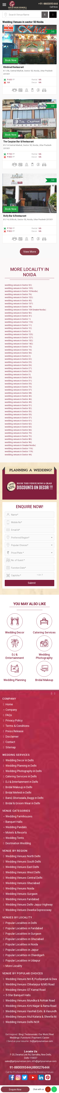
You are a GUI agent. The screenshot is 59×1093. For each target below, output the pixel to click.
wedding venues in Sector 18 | (19, 306)
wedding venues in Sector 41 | (19, 316)
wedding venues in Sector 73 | (19, 387)
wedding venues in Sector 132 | (19, 340)
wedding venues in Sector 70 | (19, 433)
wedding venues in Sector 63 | (19, 427)
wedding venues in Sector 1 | (18, 319)
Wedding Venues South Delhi (23, 861)
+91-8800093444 (48, 3)
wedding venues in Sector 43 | (19, 396)
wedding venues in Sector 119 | (19, 451)
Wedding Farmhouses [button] (19, 816)
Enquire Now (15, 1089)
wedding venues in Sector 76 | (19, 294)
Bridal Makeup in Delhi (19, 787)
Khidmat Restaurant (13, 67)
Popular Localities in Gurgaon (23, 933)
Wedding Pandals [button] (16, 827)
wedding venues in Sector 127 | (19, 337)
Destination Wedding (18, 843)
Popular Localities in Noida (22, 944)
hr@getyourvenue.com (41, 1041)
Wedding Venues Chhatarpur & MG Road (30, 984)
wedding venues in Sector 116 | (19, 448)
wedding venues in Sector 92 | (19, 313)
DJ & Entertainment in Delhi (22, 781)
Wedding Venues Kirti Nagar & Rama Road (31, 1006)
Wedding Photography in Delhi (24, 771)
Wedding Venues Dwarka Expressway (28, 910)
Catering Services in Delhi (21, 776)
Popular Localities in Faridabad (24, 928)
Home (9, 704)
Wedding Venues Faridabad (22, 899)
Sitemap (11, 747)
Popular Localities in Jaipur (22, 949)
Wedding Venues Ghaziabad (23, 883)
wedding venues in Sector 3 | (18, 374)
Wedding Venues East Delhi (22, 867)
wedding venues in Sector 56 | (19, 353)
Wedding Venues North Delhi (23, 856)
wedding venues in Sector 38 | (19, 393)
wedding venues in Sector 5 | (18, 331)
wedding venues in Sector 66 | (19, 430)
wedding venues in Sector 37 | (19, 390)
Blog (21, 1034)
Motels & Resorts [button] (16, 832)
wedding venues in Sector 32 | (19, 285)
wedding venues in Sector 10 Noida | (22, 291)
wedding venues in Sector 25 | (19, 362)
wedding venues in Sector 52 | (19, 408)
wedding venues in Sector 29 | (19, 371)
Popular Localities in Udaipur (23, 960)
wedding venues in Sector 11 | (19, 325)
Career (45, 1037)
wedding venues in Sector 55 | (19, 414)
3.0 (52, 31)
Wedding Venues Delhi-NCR (22, 1022)
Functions (26, 1037)
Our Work (43, 1034)
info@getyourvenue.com (44, 1061)
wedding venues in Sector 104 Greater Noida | (26, 309)
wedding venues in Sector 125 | (19, 334)
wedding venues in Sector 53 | (19, 411)
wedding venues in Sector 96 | (19, 442)
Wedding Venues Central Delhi (24, 877)
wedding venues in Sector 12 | (19, 328)
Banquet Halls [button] (14, 821)
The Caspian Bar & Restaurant (18, 141)
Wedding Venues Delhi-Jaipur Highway (29, 904)
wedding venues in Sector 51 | (19, 405)
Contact (10, 742)
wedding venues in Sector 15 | (19, 346)
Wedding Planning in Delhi (21, 765)
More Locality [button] (14, 966)
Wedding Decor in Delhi (20, 760)
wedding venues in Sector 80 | (19, 439)
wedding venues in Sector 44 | (19, 454)
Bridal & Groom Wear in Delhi (23, 803)
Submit (32, 582)
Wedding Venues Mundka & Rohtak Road (30, 1000)
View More (29, 251)
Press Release (14, 731)
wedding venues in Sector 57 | (19, 417)
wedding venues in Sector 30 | (19, 377)
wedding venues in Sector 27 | (19, 368)
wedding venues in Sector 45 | (19, 300)
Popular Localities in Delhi (21, 923)
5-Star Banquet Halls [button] (18, 995)
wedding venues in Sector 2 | (18, 356)
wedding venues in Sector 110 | (19, 322)
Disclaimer (12, 736)
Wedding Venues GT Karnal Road (25, 989)
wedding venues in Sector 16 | (19, 350)
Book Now (10, 60)
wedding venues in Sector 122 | (19, 297)
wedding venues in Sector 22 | (19, 359)
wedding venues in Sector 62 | (19, 424)
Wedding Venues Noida (20, 888)
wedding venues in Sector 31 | (19, 380)
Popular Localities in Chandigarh (25, 955)
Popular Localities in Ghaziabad (25, 939)
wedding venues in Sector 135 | (19, 288)
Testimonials (31, 1034)
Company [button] (11, 709)
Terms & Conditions (17, 725)
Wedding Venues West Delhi (23, 872)
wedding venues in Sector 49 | (19, 402)
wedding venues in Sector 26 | (19, 365)
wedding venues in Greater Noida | (21, 445)
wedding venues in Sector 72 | (19, 436)
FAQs (9, 715)
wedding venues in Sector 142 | (19, 343)
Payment (36, 1037)
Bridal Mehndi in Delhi (18, 792)
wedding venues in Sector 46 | (19, 399)
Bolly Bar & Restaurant (14, 216)
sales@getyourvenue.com (18, 1061)
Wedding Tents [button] (15, 838)
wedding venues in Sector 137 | (19, 303)
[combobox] (29, 537)
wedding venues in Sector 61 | (19, 420)
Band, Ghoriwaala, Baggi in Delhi (24, 798)
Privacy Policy (14, 720)
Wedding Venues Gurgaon (21, 893)
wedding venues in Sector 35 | (19, 383)
